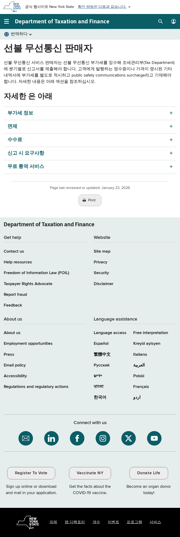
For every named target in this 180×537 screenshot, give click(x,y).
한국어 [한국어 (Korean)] (100, 397)
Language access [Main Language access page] (110, 333)
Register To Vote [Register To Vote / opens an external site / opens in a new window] (31, 473)
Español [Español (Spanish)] (101, 344)
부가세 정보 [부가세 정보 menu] (20, 113)
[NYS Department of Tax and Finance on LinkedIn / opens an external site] (51, 438)
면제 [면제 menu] (12, 126)
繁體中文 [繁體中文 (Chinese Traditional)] (102, 354)
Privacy (100, 262)
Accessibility (15, 376)
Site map (102, 251)
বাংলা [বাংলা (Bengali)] (98, 387)
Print (92, 200)
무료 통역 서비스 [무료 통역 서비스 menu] (25, 166)
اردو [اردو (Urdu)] (136, 397)
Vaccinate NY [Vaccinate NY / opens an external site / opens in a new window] (90, 473)
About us (12, 333)
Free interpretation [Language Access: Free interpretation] (150, 333)
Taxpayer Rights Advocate (28, 284)
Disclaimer (103, 284)
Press (9, 354)
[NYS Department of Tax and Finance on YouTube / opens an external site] (154, 438)
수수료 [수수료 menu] (14, 139)
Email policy (15, 365)
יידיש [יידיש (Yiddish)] (98, 376)
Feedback (13, 305)
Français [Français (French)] (141, 387)
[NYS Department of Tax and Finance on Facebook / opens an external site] (77, 438)
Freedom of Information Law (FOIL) (36, 273)
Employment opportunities (28, 344)
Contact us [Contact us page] (14, 251)
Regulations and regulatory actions (36, 387)
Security (101, 273)
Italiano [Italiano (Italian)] (140, 354)
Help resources (18, 262)
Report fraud (15, 295)
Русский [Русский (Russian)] (101, 365)
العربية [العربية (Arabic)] (139, 365)
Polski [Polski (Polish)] (138, 376)
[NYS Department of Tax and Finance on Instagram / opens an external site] (103, 438)
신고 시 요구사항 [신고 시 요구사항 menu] (25, 153)
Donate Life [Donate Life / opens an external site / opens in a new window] (148, 473)
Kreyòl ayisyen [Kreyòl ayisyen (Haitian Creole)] (146, 344)
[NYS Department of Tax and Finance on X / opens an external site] (128, 438)
